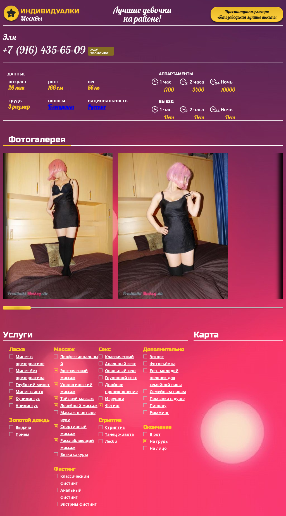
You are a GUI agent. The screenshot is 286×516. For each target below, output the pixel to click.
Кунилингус (28, 398)
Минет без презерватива (30, 374)
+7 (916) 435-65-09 (58, 51)
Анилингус (27, 405)
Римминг (159, 412)
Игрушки (114, 398)
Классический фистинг (74, 480)
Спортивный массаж (73, 430)
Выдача (23, 427)
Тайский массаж (77, 398)
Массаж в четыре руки (78, 416)
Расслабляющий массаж (77, 444)
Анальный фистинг (71, 494)
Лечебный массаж (78, 405)
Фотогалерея (37, 139)
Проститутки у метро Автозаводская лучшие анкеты (247, 14)
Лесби (111, 441)
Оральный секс (120, 370)
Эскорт (157, 356)
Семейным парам (168, 391)
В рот (155, 434)
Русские (97, 106)
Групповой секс (121, 377)
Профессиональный (79, 360)
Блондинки (61, 106)
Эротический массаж (74, 374)
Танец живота (119, 434)
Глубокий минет (33, 384)
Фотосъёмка (162, 363)
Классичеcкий (119, 356)
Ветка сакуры (74, 454)
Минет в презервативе (30, 360)
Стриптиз (115, 427)
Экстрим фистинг (78, 504)
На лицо (158, 448)
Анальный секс (120, 363)
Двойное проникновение (121, 388)
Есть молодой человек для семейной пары (166, 377)
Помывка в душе (167, 398)
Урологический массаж (76, 388)
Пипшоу (158, 405)
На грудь (159, 441)
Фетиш (112, 405)
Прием (22, 434)
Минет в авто (29, 391)
